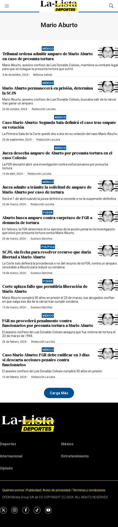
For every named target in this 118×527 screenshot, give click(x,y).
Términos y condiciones (88, 490)
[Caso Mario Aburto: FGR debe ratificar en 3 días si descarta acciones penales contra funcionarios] (108, 353)
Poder (47, 212)
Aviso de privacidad (56, 490)
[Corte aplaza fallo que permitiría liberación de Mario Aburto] (108, 285)
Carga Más (59, 393)
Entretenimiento (75, 456)
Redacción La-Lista (44, 109)
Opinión (6, 468)
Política (48, 247)
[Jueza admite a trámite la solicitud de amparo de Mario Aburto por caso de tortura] (108, 186)
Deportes (8, 444)
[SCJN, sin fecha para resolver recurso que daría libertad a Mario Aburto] (108, 251)
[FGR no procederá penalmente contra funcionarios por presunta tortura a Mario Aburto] (108, 319)
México (47, 48)
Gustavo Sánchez (41, 238)
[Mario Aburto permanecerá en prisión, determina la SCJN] (108, 87)
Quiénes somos (13, 490)
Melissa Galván (42, 74)
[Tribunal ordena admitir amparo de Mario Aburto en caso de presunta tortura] (108, 52)
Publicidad (34, 490)
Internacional (11, 456)
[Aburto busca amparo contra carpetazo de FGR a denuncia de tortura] (108, 216)
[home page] (59, 423)
